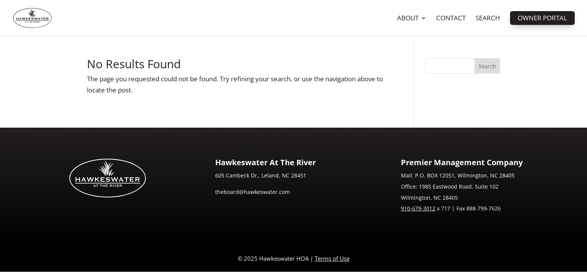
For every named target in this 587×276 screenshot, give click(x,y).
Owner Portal (542, 17)
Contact (451, 18)
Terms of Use (332, 258)
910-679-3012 (418, 208)
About (408, 18)
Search (488, 18)
